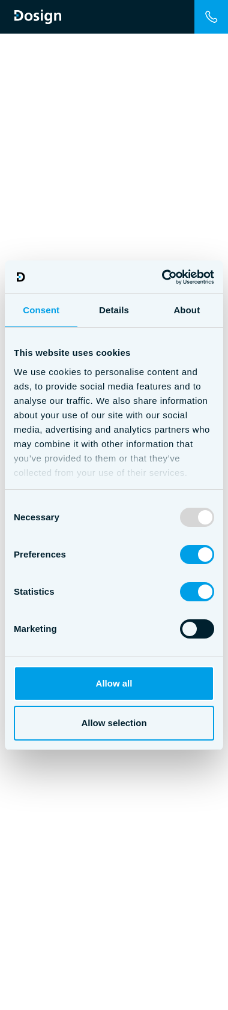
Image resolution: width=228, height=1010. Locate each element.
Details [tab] (114, 310)
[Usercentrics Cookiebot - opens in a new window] (163, 277)
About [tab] (186, 310)
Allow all (114, 683)
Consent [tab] (41, 310)
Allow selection (113, 723)
